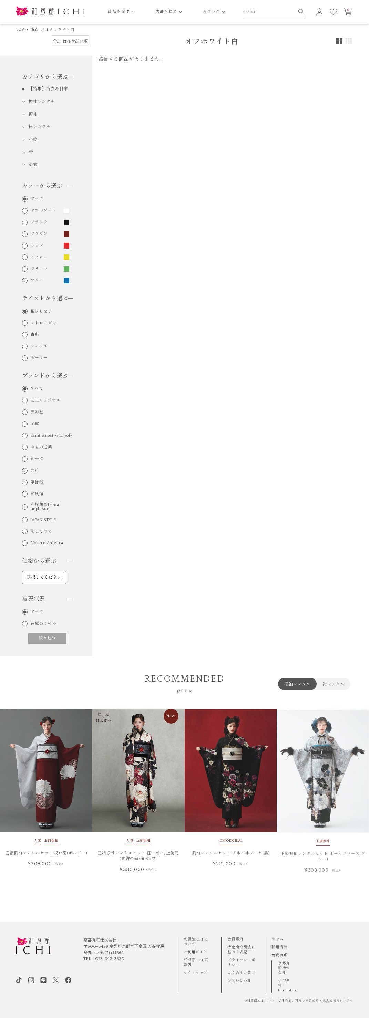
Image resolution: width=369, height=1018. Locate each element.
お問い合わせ (239, 981)
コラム (277, 939)
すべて (37, 199)
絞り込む (47, 638)
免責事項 (279, 955)
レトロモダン (44, 323)
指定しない (41, 312)
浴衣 (34, 29)
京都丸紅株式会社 (284, 968)
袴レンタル (39, 126)
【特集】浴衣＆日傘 (48, 88)
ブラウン (39, 234)
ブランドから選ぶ (47, 376)
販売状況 (47, 599)
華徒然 (37, 482)
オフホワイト (44, 211)
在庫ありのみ (44, 624)
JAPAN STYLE (43, 520)
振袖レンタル (42, 101)
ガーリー (39, 358)
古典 (35, 335)
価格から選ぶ (47, 561)
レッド (37, 246)
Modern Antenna (47, 543)
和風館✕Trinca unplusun (45, 507)
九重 (35, 471)
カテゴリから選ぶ (47, 77)
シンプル (39, 346)
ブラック (39, 222)
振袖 (33, 114)
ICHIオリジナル (46, 400)
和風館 (37, 494)
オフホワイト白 (60, 30)
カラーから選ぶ (47, 186)
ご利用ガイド (195, 952)
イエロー (39, 258)
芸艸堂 (37, 412)
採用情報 (279, 947)
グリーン (39, 269)
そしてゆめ (41, 532)
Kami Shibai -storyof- (51, 436)
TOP (20, 29)
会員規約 (235, 939)
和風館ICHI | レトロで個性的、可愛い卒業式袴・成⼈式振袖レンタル (300, 1001)
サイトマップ (195, 973)
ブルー (37, 281)
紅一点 (37, 459)
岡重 (35, 424)
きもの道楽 (41, 447)
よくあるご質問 (241, 973)
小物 (33, 139)
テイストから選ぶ (47, 298)
